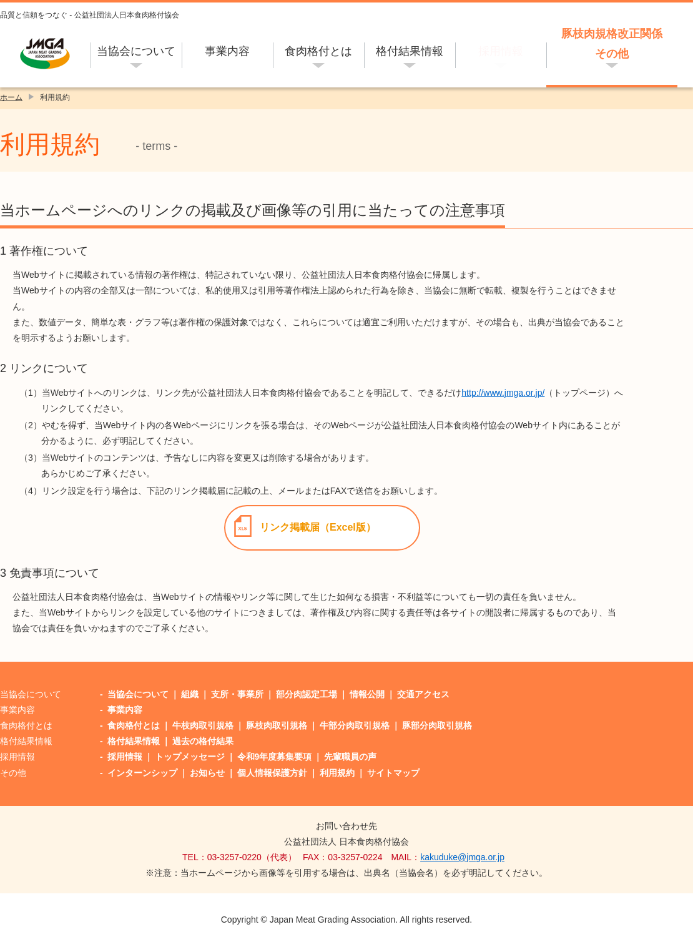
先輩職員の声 (350, 757)
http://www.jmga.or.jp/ (502, 393)
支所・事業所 (237, 694)
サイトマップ (393, 773)
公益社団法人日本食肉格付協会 (45, 53)
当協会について (136, 51)
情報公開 (367, 694)
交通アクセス (423, 694)
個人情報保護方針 (272, 773)
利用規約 (337, 773)
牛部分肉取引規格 (355, 725)
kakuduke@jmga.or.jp (462, 857)
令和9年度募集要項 (274, 757)
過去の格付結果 (202, 741)
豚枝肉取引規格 (276, 725)
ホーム (11, 97)
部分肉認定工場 (306, 694)
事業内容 (227, 51)
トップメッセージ (190, 757)
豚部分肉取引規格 (437, 725)
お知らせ (207, 773)
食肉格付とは (318, 51)
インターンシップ (142, 773)
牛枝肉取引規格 (202, 725)
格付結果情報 (409, 51)
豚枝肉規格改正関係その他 (611, 43)
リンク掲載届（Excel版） (318, 527)
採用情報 (500, 51)
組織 (190, 694)
